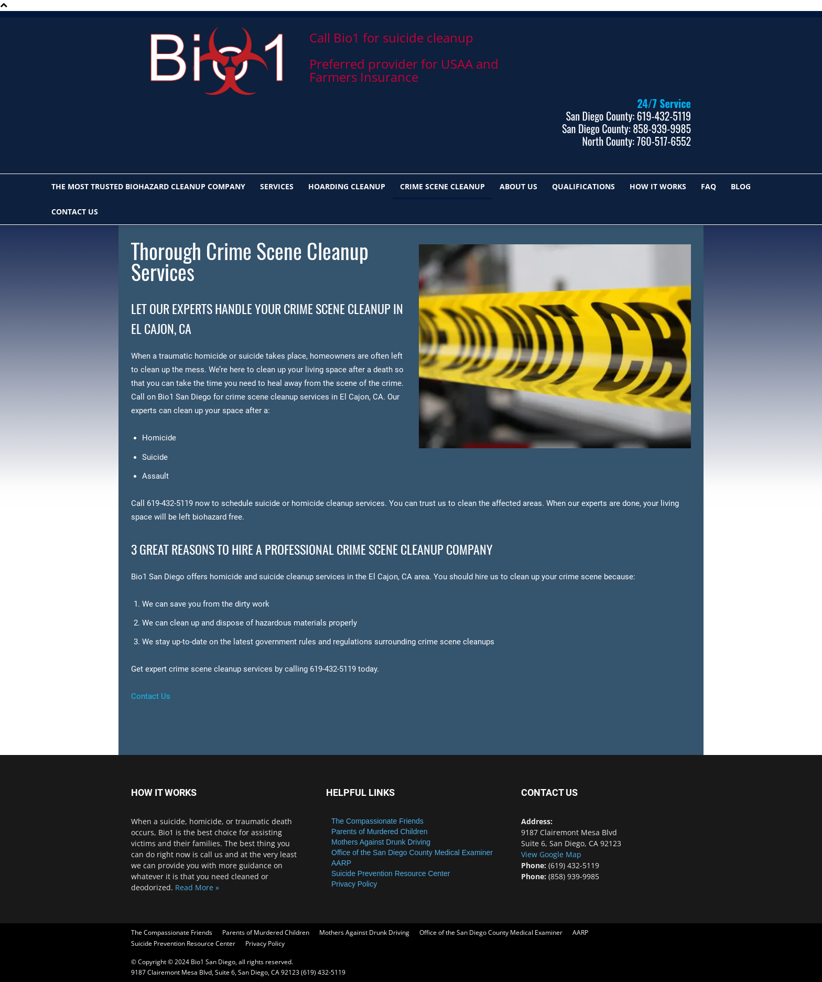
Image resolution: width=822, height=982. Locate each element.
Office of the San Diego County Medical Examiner (412, 852)
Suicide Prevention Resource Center (390, 873)
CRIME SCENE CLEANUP (442, 186)
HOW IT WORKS (658, 186)
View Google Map (551, 854)
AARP (341, 863)
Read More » (197, 887)
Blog (741, 186)
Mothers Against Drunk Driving (380, 842)
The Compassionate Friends (377, 821)
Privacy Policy (354, 884)
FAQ (708, 186)
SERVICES (277, 186)
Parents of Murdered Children (379, 831)
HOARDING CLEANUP (346, 186)
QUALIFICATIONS (583, 186)
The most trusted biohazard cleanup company (148, 186)
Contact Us (74, 212)
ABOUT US (518, 186)
